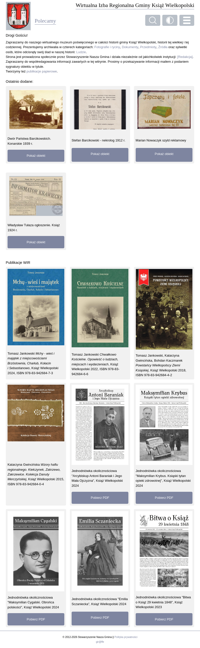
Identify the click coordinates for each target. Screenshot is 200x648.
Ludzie (81, 52)
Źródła (163, 47)
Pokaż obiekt (36, 155)
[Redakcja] (184, 57)
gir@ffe (100, 641)
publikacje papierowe (42, 71)
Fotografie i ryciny (107, 47)
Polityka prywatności (126, 637)
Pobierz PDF (100, 498)
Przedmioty (148, 47)
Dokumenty (130, 47)
